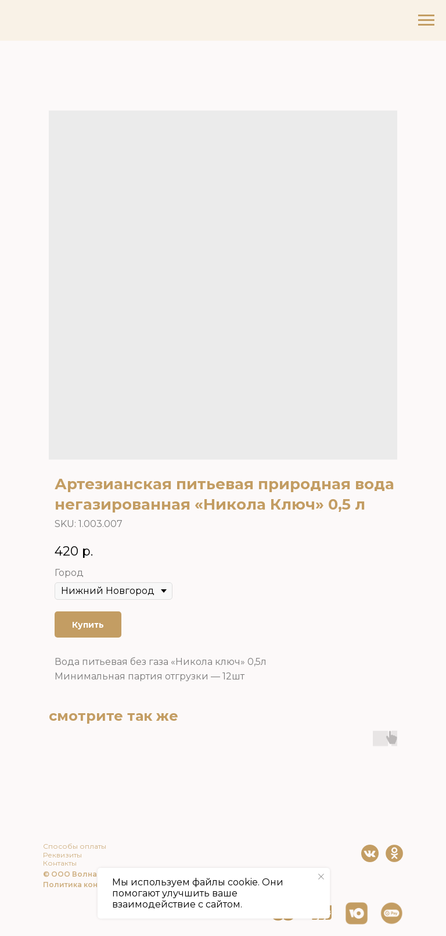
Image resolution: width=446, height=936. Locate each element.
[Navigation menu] (426, 20)
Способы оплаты (74, 846)
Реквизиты (62, 854)
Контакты (60, 863)
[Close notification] (321, 876)
